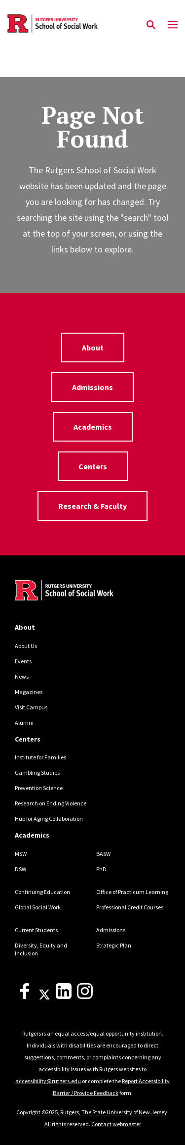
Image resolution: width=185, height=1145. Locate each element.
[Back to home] (81, 591)
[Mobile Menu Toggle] (173, 25)
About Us (26, 645)
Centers (92, 466)
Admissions (92, 387)
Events (23, 661)
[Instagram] (85, 996)
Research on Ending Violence (50, 803)
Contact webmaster (116, 1124)
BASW (103, 853)
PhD (101, 869)
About (93, 347)
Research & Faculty (92, 506)
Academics (93, 427)
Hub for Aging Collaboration (49, 818)
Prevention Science (39, 788)
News (22, 676)
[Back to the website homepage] (52, 23)
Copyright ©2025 (37, 1112)
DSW (20, 869)
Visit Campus (31, 707)
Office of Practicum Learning (132, 892)
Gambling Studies (37, 772)
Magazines (28, 692)
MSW (21, 853)
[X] (44, 996)
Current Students (36, 930)
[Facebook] (25, 996)
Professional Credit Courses (129, 907)
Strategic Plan (113, 945)
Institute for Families (40, 757)
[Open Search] (151, 25)
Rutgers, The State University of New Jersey (113, 1112)
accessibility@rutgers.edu (48, 1081)
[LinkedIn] (64, 996)
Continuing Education (42, 892)
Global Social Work (38, 907)
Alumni (24, 722)
